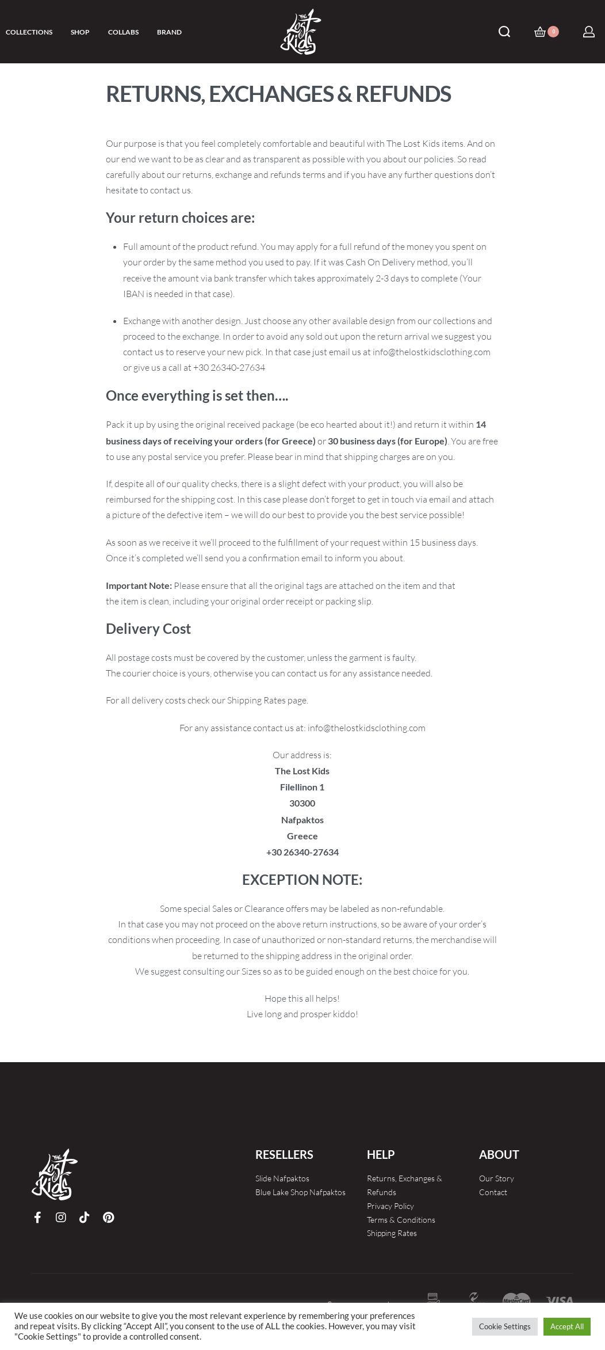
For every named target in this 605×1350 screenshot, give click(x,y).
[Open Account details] (589, 31)
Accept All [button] (567, 1326)
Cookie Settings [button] (505, 1326)
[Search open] (504, 31)
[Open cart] (547, 31)
